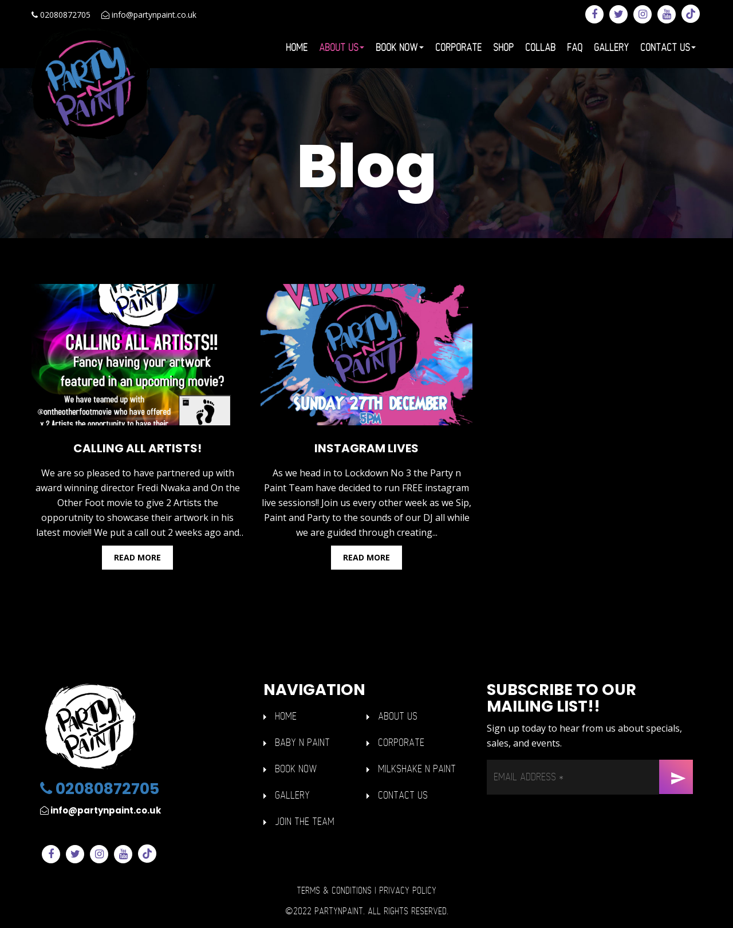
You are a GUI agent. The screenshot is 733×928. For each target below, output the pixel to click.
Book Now (400, 47)
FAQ (574, 47)
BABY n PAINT (302, 742)
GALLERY (292, 795)
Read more (137, 557)
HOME (286, 716)
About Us (341, 47)
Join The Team (304, 821)
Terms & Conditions (334, 890)
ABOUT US (397, 716)
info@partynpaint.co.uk (148, 14)
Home (297, 47)
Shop (503, 47)
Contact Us (668, 47)
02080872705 (60, 14)
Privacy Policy (407, 890)
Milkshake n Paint (417, 769)
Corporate (458, 47)
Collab (540, 47)
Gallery (611, 47)
